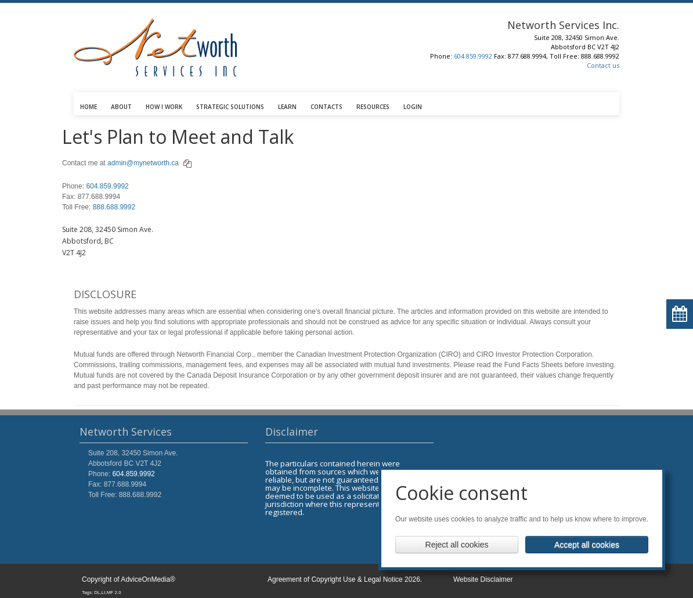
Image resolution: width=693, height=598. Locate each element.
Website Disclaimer (482, 579)
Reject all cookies (457, 544)
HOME (88, 107)
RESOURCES (372, 107)
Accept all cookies (586, 544)
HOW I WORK (164, 107)
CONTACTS (326, 107)
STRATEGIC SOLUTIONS (230, 107)
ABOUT (121, 107)
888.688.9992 (114, 207)
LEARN (287, 107)
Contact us (603, 65)
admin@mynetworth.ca (143, 163)
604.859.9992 (473, 56)
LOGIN (412, 107)
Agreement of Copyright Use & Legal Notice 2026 (344, 579)
